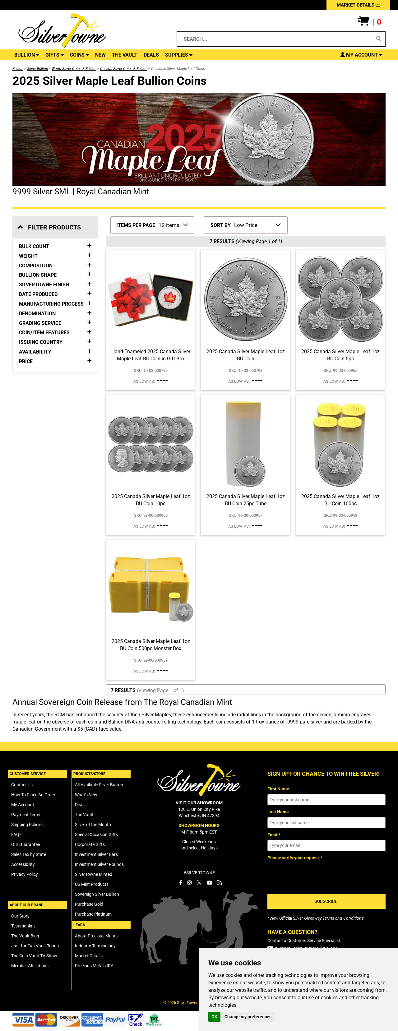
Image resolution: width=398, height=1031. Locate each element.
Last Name (278, 811)
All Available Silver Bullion (99, 784)
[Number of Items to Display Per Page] (173, 224)
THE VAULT (124, 55)
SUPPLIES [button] (178, 55)
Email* (273, 834)
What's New (86, 794)
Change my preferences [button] (247, 1016)
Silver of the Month (93, 824)
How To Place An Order (33, 794)
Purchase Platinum (93, 914)
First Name (278, 788)
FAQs (16, 834)
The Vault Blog (25, 935)
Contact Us (22, 784)
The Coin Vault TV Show (34, 955)
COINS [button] (79, 55)
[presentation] (314, 875)
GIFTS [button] (54, 55)
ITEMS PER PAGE (135, 225)
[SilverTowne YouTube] (209, 883)
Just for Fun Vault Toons (35, 945)
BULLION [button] (26, 55)
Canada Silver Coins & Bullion (123, 69)
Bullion (17, 69)
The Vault (84, 814)
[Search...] (275, 39)
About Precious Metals (96, 935)
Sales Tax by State (28, 854)
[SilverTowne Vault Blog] (219, 883)
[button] (369, 22)
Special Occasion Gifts (96, 834)
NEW (100, 55)
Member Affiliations (30, 965)
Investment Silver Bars (96, 854)
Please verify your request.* (294, 857)
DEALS (151, 55)
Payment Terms (26, 814)
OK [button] (214, 1016)
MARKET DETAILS (358, 5)
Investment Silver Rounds (99, 864)
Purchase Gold (89, 904)
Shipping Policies (27, 824)
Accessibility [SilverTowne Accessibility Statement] (23, 864)
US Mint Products (92, 884)
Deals (80, 804)
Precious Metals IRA (94, 965)
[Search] (379, 39)
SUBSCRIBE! (327, 901)
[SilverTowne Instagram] (189, 883)
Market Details (89, 955)
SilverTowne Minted (93, 874)
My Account (22, 804)
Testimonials (23, 925)
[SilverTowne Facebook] (180, 883)
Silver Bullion (37, 69)
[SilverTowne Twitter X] (199, 883)
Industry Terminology (95, 945)
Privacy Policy (24, 874)
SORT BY (221, 225)
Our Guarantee (25, 844)
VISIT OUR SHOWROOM (199, 802)
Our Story (20, 915)
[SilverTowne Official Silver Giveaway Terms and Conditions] (315, 918)
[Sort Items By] (257, 224)
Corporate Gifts (90, 844)
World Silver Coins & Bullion (74, 69)
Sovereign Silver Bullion (97, 894)
